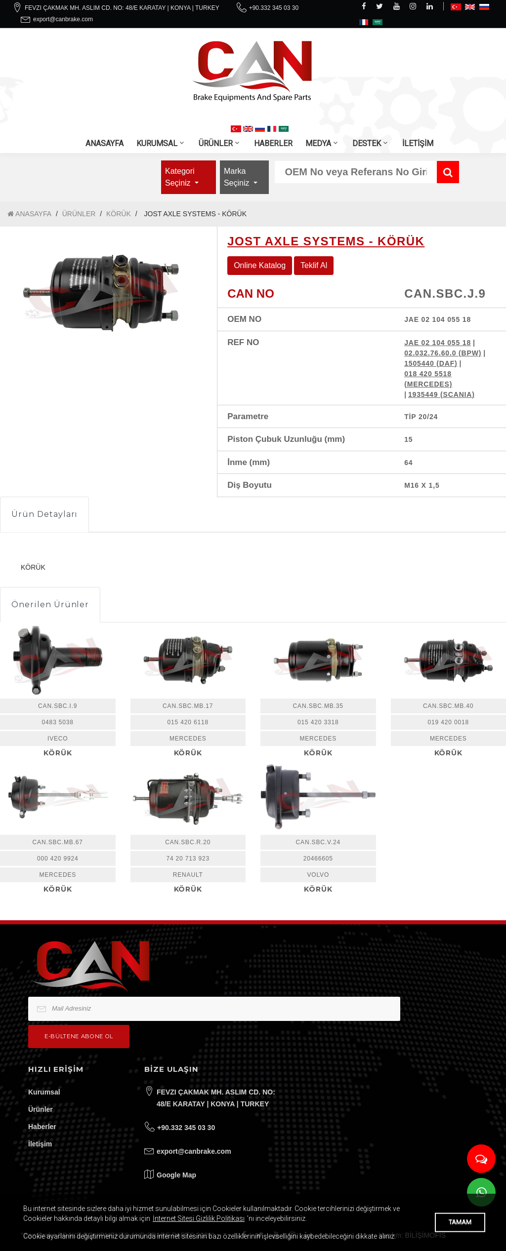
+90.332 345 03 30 (273, 7)
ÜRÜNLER (216, 143)
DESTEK (366, 143)
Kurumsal (44, 1092)
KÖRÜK (118, 214)
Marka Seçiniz (238, 177)
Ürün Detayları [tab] (44, 514)
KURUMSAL (156, 143)
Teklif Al (313, 265)
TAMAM (460, 1222)
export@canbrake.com (63, 19)
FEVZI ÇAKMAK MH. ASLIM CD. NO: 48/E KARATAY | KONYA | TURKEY (122, 7)
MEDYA (318, 143)
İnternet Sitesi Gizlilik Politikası (199, 1218)
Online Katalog (260, 265)
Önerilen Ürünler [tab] (50, 604)
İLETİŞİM (417, 143)
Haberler (42, 1127)
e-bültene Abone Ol (78, 1036)
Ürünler (40, 1109)
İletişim (40, 1144)
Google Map (176, 1175)
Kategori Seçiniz (180, 177)
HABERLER (273, 143)
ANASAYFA (104, 143)
